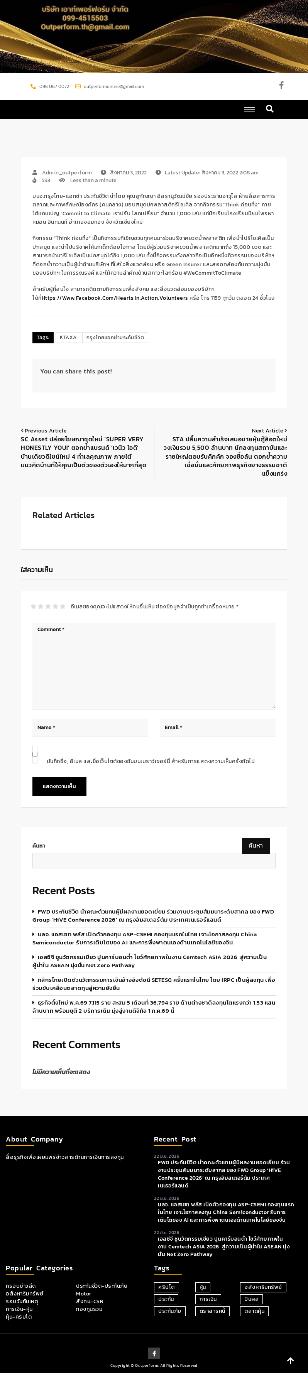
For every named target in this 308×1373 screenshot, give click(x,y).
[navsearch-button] (270, 109)
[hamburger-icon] (249, 109)
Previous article (46, 431)
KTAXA (68, 337)
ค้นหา (38, 846)
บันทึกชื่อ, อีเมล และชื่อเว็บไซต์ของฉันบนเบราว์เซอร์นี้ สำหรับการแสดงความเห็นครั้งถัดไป (151, 761)
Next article (267, 431)
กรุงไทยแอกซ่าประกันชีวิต (115, 337)
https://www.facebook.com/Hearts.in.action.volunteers (115, 298)
